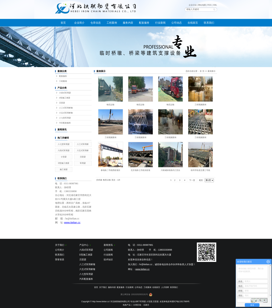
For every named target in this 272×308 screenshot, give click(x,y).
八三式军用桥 (83, 144)
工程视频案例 (200, 104)
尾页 (201, 180)
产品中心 (85, 245)
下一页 (192, 180)
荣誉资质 (59, 259)
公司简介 (59, 250)
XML (215, 5)
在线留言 (193, 22)
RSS (209, 5)
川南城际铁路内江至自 (170, 170)
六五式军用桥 (83, 150)
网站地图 (202, 5)
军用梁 (83, 163)
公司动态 (176, 22)
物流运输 (110, 104)
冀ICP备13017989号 (181, 301)
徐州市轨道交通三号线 (200, 170)
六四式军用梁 (65, 93)
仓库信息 (95, 22)
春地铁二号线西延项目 (110, 170)
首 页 (202, 71)
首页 (63, 22)
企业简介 (79, 22)
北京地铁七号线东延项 (140, 170)
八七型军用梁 (65, 118)
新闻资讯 (109, 245)
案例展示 (211, 71)
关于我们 (61, 245)
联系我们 (209, 22)
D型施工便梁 (64, 98)
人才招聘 (165, 287)
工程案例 (112, 22)
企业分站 (193, 5)
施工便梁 (64, 169)
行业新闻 (160, 22)
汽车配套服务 (65, 123)
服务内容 (128, 22)
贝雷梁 (62, 103)
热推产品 (127, 305)
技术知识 (108, 259)
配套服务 (144, 22)
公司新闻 (108, 250)
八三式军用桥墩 (66, 108)
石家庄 (146, 305)
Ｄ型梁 (64, 157)
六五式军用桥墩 (66, 113)
